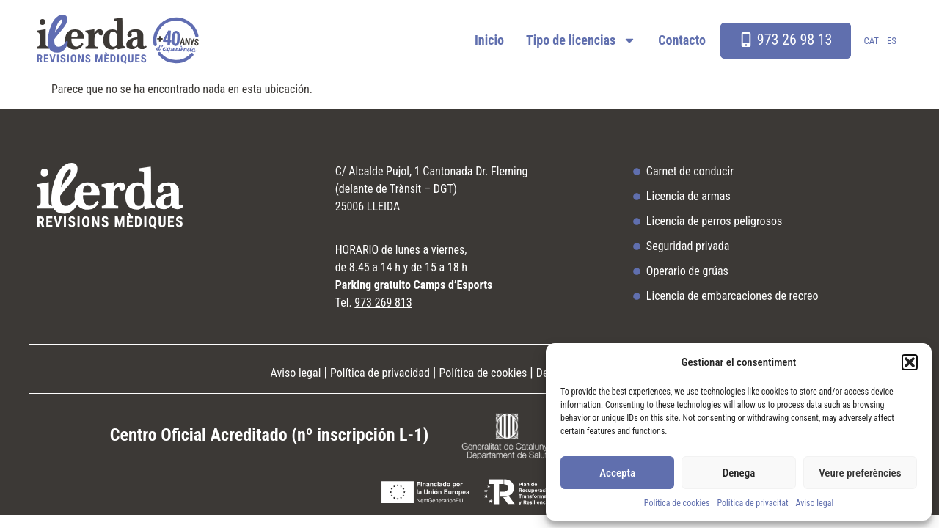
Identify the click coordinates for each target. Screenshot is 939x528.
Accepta (617, 473)
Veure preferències (860, 473)
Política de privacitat (752, 503)
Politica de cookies (677, 503)
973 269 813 (383, 302)
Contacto (682, 40)
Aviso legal (815, 503)
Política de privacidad (380, 373)
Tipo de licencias (581, 40)
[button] (909, 362)
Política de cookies (483, 373)
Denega (739, 473)
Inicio (489, 40)
